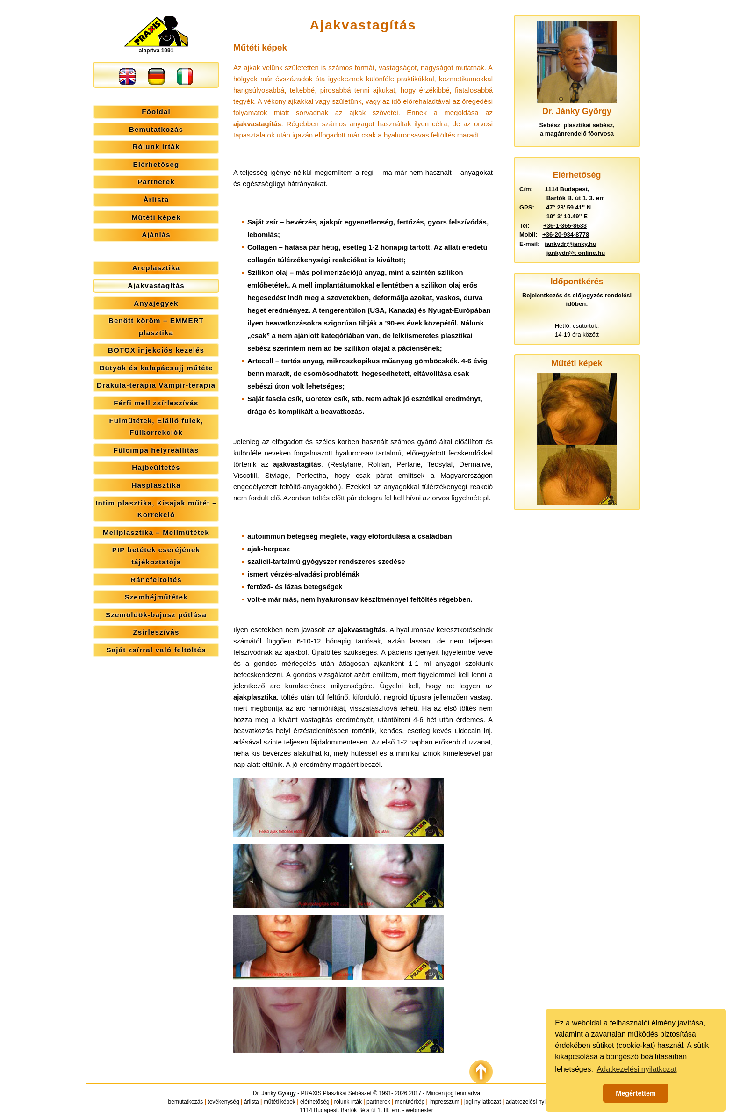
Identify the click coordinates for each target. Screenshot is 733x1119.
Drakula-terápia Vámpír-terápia (156, 385)
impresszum (444, 1101)
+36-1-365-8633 (565, 225)
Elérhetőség (156, 164)
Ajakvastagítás (156, 285)
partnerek (378, 1101)
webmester (419, 1110)
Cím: (526, 189)
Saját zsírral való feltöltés (156, 650)
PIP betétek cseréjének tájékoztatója (156, 556)
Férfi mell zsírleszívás (156, 403)
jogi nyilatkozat (482, 1101)
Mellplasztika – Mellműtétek (156, 532)
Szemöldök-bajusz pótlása (156, 615)
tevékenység (223, 1101)
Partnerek (156, 182)
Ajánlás (156, 234)
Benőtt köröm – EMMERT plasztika (156, 327)
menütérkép (409, 1101)
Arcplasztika (156, 268)
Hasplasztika (155, 485)
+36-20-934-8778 (565, 234)
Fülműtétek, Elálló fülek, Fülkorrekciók (156, 427)
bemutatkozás (185, 1101)
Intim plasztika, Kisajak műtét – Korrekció (155, 509)
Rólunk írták (156, 147)
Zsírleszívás (156, 632)
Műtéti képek (155, 217)
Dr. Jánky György (274, 1093)
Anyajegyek (156, 303)
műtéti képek (279, 1101)
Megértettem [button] (636, 1093)
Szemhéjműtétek (155, 597)
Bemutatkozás (156, 129)
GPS (525, 207)
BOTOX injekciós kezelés (156, 350)
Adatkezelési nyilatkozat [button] (637, 1069)
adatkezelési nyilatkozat (535, 1101)
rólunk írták (348, 1101)
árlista (251, 1101)
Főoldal (156, 112)
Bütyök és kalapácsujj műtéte (156, 368)
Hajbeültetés (156, 467)
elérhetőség (315, 1101)
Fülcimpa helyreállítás (156, 450)
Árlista (156, 199)
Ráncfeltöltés (156, 580)
